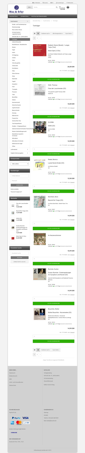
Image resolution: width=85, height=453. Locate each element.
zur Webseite (36, 2)
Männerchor (15, 116)
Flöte (13, 71)
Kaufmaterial (13, 16)
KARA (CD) (51, 126)
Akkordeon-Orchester (17, 141)
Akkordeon (15, 138)
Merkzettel (70, 2)
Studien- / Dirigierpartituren (19, 126)
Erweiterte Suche (20, 262)
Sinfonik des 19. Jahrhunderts (20, 37)
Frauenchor (15, 118)
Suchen (45, 2)
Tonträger (14, 39)
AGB (10, 379)
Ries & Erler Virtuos (17, 30)
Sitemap (46, 412)
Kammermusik (16, 102)
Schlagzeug (15, 55)
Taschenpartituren (17, 123)
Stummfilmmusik (48, 381)
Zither (13, 146)
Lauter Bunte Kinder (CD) (56, 163)
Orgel (13, 50)
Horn (13, 87)
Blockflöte (14, 97)
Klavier (14, 47)
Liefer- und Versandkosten (16, 382)
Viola (13, 60)
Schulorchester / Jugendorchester (16, 33)
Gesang (14, 113)
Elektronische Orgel (17, 144)
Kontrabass (15, 68)
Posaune (14, 92)
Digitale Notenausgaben (39, 16)
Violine (14, 58)
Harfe (13, 52)
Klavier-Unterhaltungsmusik (19, 131)
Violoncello (15, 66)
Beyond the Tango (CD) (55, 200)
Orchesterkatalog (48, 378)
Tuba (13, 95)
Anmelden (19, 185)
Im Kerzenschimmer (54, 236)
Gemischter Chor (16, 121)
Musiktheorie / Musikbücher (19, 45)
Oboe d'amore (15, 74)
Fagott (13, 81)
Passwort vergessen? (16, 192)
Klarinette (14, 79)
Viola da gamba (16, 63)
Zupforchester (16, 108)
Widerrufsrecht (13, 376)
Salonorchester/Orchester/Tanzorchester (21, 129)
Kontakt (46, 415)
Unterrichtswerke (16, 42)
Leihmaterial (25, 16)
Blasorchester (15, 110)
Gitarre (14, 100)
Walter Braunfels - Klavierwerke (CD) (60, 313)
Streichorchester (16, 105)
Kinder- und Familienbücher (19, 24)
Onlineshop (37, 450)
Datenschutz (12, 385)
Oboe (13, 76)
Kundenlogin (60, 2)
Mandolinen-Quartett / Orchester (18, 135)
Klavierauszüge (16, 27)
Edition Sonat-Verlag (49, 385)
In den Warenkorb (54, 79)
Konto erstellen (15, 189)
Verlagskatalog (48, 373)
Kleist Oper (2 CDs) (54, 51)
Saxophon (14, 84)
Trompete (14, 89)
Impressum (12, 373)
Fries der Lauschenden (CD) (57, 89)
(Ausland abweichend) (66, 62)
